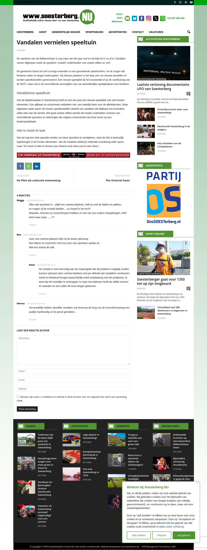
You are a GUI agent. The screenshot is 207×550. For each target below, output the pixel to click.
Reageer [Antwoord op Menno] (32, 319)
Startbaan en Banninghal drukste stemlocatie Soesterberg (45, 488)
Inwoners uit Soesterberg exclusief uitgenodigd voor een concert (45, 513)
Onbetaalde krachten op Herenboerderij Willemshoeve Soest (181, 441)
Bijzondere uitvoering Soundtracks (180, 461)
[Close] (197, 483)
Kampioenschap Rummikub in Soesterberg (92, 455)
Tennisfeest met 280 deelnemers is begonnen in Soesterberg (172, 310)
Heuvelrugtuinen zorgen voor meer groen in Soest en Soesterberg (47, 465)
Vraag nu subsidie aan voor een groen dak (135, 439)
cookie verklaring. (175, 526)
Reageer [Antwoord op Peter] (42, 294)
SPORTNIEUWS (94, 32)
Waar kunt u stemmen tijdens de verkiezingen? (136, 460)
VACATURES (156, 32)
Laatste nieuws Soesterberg (150, 273)
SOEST (43, 32)
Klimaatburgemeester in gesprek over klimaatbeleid (185, 479)
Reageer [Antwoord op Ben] (32, 255)
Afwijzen (161, 535)
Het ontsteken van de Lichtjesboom (169, 145)
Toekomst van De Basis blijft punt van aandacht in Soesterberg (45, 441)
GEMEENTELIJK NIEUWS (66, 32)
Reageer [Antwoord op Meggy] (32, 225)
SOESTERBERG (25, 32)
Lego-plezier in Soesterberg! (91, 436)
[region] (161, 512)
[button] (188, 32)
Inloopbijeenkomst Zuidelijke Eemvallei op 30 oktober (138, 480)
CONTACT (138, 32)
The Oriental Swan (118, 180)
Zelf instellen (139, 535)
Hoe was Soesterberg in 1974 (91, 472)
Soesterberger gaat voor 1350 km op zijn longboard (161, 281)
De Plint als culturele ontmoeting (39, 180)
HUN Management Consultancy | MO (159, 546)
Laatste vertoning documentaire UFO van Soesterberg (163, 86)
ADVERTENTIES (118, 32)
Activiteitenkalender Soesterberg (152, 79)
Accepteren (184, 535)
